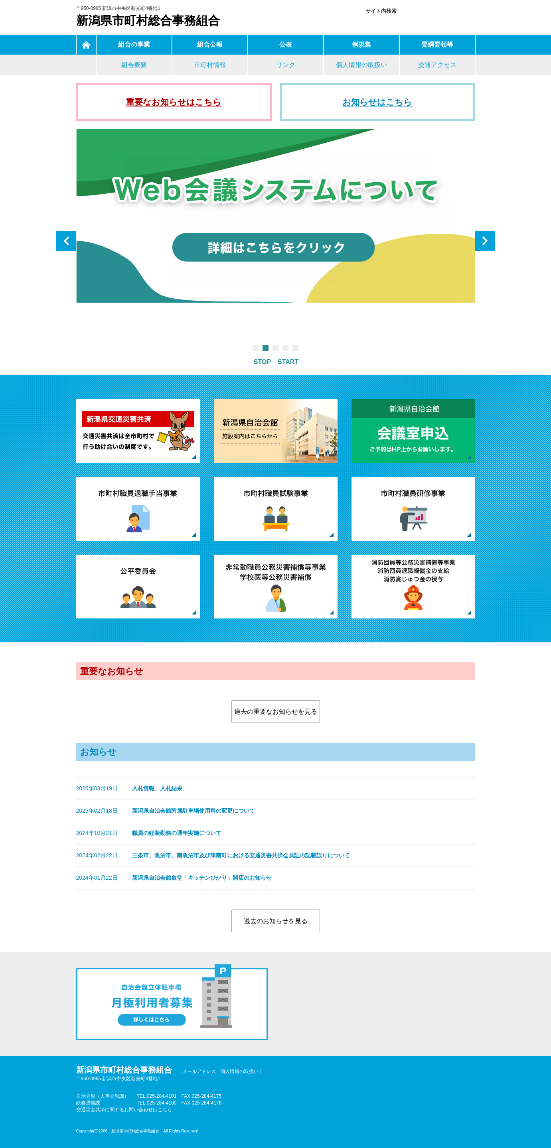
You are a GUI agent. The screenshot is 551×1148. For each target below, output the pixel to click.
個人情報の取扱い (361, 64)
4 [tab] (285, 348)
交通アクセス (437, 64)
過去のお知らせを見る (276, 921)
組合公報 (210, 44)
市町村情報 (210, 64)
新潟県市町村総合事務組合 (148, 20)
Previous (66, 241)
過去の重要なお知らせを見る (275, 711)
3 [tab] (275, 348)
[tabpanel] (275, 217)
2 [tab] (265, 348)
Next (485, 241)
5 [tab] (295, 348)
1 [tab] (255, 348)
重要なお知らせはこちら (173, 101)
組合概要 (134, 64)
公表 (285, 44)
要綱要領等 (437, 44)
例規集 (361, 44)
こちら (165, 1110)
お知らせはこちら (377, 101)
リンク (285, 64)
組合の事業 (134, 44)
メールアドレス (199, 1071)
